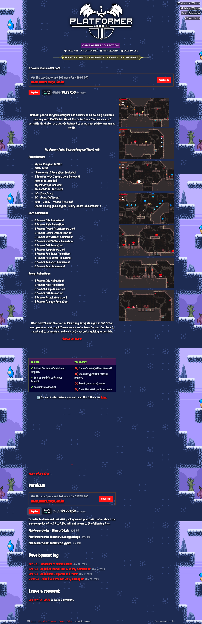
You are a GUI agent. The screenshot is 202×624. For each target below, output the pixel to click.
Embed (70, 621)
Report (62, 621)
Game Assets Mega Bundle (47, 82)
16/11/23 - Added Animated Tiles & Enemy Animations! (60, 569)
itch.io (33, 621)
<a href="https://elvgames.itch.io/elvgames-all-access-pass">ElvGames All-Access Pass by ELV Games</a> (72, 430)
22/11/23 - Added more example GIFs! (50, 564)
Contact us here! (72, 339)
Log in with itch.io (39, 600)
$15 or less (170, 621)
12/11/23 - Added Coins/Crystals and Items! (53, 574)
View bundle (164, 80)
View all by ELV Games (47, 621)
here (104, 397)
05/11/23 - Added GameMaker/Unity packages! (56, 579)
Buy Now (34, 92)
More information (40, 474)
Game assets (160, 621)
